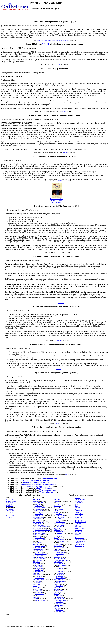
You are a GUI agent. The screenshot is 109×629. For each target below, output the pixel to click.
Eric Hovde (59, 595)
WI (55, 592)
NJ (55, 510)
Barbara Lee (39, 514)
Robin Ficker (39, 552)
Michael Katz (39, 525)
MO (34, 579)
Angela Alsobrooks (41, 554)
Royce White (39, 576)
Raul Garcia (59, 590)
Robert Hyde (39, 520)
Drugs (76, 506)
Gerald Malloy (10, 510)
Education (78, 507)
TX (55, 562)
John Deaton (39, 547)
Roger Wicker (36, 585)
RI (54, 549)
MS (34, 584)
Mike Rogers (39, 570)
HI (34, 531)
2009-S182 (58, 369)
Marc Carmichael (40, 539)
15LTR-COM (61, 303)
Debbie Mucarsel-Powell (42, 530)
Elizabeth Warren (37, 543)
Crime (76, 504)
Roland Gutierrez (61, 565)
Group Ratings (79, 546)
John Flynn (38, 518)
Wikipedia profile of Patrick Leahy (36, 480)
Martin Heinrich (57, 519)
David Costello (39, 560)
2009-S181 (58, 340)
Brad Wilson (59, 576)
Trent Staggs (60, 574)
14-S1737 (59, 252)
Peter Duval (9, 502)
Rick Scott (39, 528)
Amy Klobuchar (36, 573)
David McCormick (61, 547)
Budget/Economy (80, 499)
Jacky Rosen (61, 523)
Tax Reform (78, 530)
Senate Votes (79, 539)
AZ (34, 499)
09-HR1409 (61, 180)
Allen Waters (59, 554)
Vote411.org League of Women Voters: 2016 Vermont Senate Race (53, 40)
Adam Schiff (38, 509)
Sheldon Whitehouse (57, 549)
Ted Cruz (59, 562)
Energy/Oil (78, 509)
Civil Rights (78, 501)
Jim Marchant (60, 525)
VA (55, 579)
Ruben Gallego (39, 502)
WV (55, 598)
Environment (78, 510)
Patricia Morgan (60, 552)
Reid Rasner (59, 610)
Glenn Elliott (59, 605)
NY (55, 528)
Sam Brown (59, 526)
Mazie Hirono (39, 531)
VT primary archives (47, 490)
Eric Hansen (39, 523)
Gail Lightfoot (39, 512)
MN (34, 573)
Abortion (77, 498)
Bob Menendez (57, 511)
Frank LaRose (60, 541)
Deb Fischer (57, 506)
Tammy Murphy (60, 517)
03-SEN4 (64, 111)
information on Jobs (50, 478)
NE (55, 499)
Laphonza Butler (41, 507)
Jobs (76, 525)
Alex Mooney (60, 603)
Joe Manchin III (61, 598)
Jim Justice (59, 602)
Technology (78, 531)
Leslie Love (38, 565)
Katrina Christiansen (41, 600)
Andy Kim (59, 514)
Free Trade (78, 515)
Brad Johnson (39, 594)
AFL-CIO (46, 44)
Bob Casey (59, 546)
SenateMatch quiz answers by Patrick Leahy (38, 484)
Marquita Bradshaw (62, 560)
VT (55, 582)
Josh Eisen (59, 533)
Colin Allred (59, 563)
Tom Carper (39, 522)
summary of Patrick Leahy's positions (37, 486)
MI (34, 562)
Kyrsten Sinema (36, 500)
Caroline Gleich (60, 578)
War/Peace (78, 533)
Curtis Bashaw (60, 515)
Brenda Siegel (10, 499)
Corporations (79, 502)
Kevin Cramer (36, 597)
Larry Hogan (39, 550)
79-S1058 (67, 474)
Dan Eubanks (39, 587)
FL (34, 528)
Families (77, 512)
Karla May (38, 581)
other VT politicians (43, 488)
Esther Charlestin (11, 501)
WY (55, 606)
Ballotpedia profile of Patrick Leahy (36, 482)
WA (55, 587)
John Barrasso (57, 607)
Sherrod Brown (58, 537)
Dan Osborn (59, 509)
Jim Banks (38, 536)
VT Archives (9, 517)
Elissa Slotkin (39, 571)
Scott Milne (9, 506)
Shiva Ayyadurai (40, 546)
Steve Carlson (39, 578)
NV (55, 523)
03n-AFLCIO (57, 64)
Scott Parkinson (60, 581)
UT (55, 571)
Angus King (39, 557)
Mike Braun (38, 534)
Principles (78, 526)
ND (34, 597)
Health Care (78, 520)
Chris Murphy (40, 517)
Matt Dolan (59, 544)
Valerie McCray (39, 538)
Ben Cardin (39, 549)
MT (34, 590)
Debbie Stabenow (36, 562)
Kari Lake (38, 504)
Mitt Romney (60, 571)
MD (34, 549)
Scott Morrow (60, 611)
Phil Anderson (60, 597)
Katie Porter (38, 515)
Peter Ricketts (57, 500)
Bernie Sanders (10, 509)
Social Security (79, 528)
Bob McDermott (40, 533)
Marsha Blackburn (57, 556)
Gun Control (78, 518)
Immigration (78, 523)
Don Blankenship (61, 600)
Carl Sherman (60, 568)
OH (55, 536)
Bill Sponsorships (80, 541)
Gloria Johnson (60, 558)
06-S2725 (65, 152)
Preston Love (60, 504)
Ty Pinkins (38, 589)
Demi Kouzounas (40, 558)
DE (34, 522)
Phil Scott (9, 504)
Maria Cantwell (57, 588)
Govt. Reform (79, 517)
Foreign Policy (79, 514)
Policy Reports (79, 544)
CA (34, 507)
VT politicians (10, 515)
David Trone (38, 555)
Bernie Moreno (60, 539)
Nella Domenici (60, 522)
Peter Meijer (38, 566)
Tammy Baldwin (57, 593)
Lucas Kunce (39, 582)
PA (55, 546)
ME (34, 557)
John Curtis (59, 573)
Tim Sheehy (38, 592)
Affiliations (78, 542)
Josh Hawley (40, 579)
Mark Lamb (38, 506)
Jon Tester (39, 590)
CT (34, 517)
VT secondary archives (48, 492)
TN (55, 555)
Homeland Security (80, 522)
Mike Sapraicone (61, 531)
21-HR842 (58, 423)
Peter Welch (9, 512)
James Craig (39, 568)
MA (34, 542)
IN (34, 534)
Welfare (77, 534)
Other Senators (79, 538)
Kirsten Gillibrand (57, 529)
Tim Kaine (59, 579)
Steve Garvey (39, 510)
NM (55, 518)
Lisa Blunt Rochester (41, 526)
